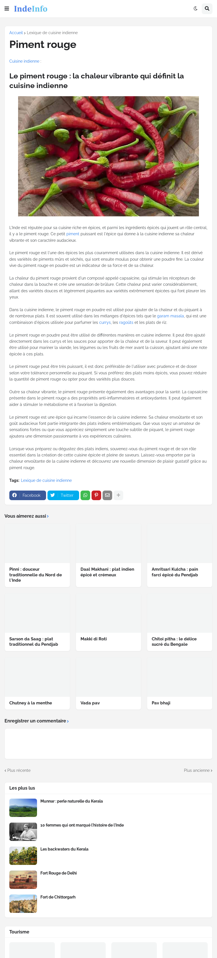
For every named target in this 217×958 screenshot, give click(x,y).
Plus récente (19, 770)
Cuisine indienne (24, 61)
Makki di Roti (94, 638)
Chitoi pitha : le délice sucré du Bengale (174, 641)
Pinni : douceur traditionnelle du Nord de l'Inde (35, 575)
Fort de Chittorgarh (57, 897)
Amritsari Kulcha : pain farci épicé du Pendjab (175, 572)
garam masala (170, 316)
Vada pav (90, 703)
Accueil (16, 33)
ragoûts (126, 322)
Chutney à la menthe (30, 703)
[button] (7, 9)
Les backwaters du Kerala (64, 849)
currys (105, 322)
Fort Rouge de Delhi (58, 873)
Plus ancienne (197, 770)
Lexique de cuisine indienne (52, 33)
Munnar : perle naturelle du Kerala (71, 801)
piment (72, 234)
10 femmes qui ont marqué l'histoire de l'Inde (82, 825)
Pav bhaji (161, 703)
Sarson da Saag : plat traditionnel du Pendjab (33, 641)
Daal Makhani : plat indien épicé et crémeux (107, 572)
